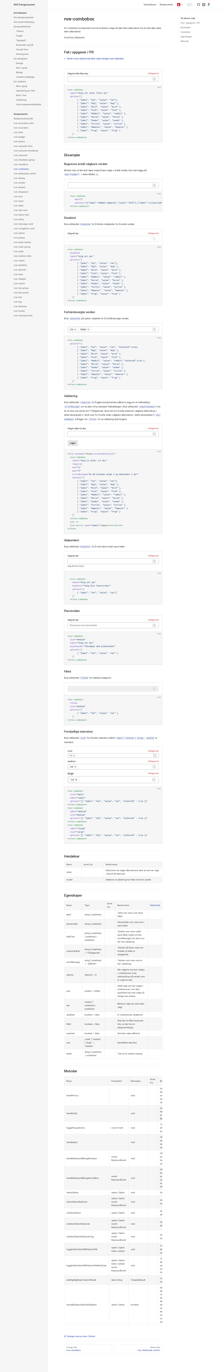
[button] (179, 4)
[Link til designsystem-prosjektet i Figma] (208, 4)
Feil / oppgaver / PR (190, 23)
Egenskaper (186, 36)
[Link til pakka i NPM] (203, 4)
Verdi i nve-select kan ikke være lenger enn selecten (95, 58)
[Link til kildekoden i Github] (198, 4)
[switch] (189, 4)
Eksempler (186, 27)
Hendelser (186, 32)
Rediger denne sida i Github (79, 1336)
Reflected (155, 905)
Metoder (185, 41)
